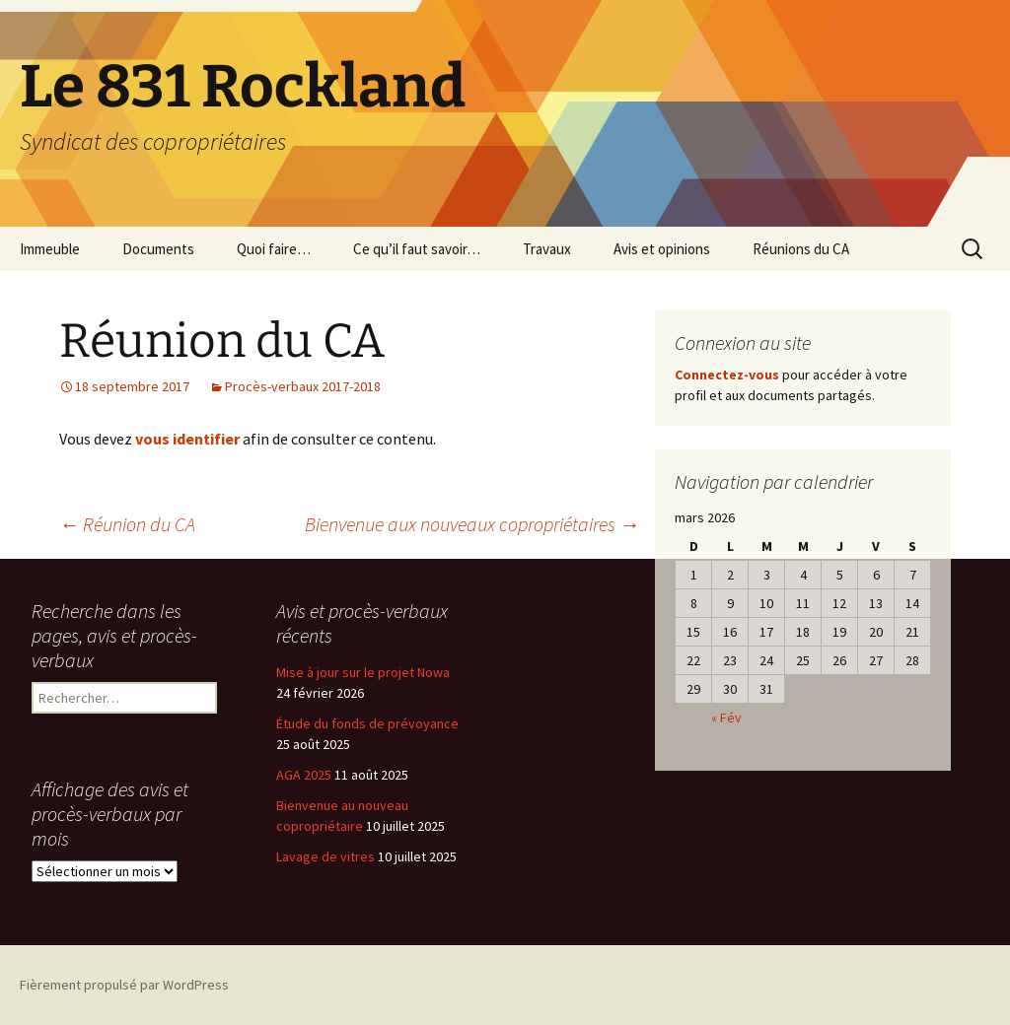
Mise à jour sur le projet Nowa (363, 672)
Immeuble (50, 248)
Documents (158, 248)
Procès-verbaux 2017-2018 (303, 386)
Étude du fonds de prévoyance (367, 723)
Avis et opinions (661, 248)
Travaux (547, 248)
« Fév (726, 717)
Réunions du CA (801, 248)
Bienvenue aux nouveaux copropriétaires (472, 524)
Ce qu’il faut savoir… (416, 248)
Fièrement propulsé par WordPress (124, 984)
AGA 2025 (303, 775)
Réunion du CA (127, 524)
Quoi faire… (274, 248)
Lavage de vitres (325, 856)
